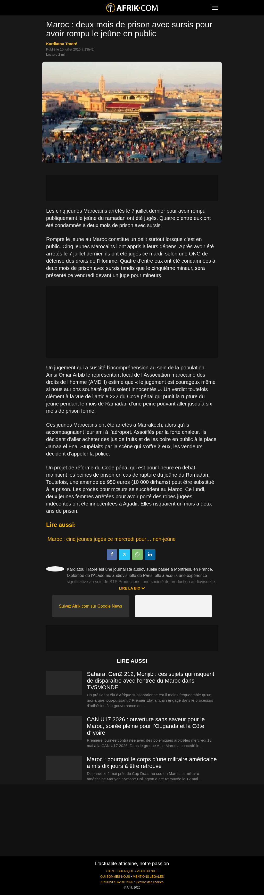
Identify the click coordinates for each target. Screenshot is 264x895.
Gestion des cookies (149, 882)
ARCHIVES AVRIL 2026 (117, 882)
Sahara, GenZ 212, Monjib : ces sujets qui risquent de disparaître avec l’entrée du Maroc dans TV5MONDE (150, 681)
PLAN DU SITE (147, 871)
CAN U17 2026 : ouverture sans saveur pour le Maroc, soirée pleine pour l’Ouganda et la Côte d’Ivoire (146, 726)
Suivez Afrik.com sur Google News (90, 606)
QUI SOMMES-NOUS (115, 877)
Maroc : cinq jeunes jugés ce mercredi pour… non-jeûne (112, 539)
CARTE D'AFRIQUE (120, 871)
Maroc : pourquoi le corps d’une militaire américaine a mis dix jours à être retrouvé (152, 762)
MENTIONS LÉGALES (148, 877)
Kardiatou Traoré (61, 44)
